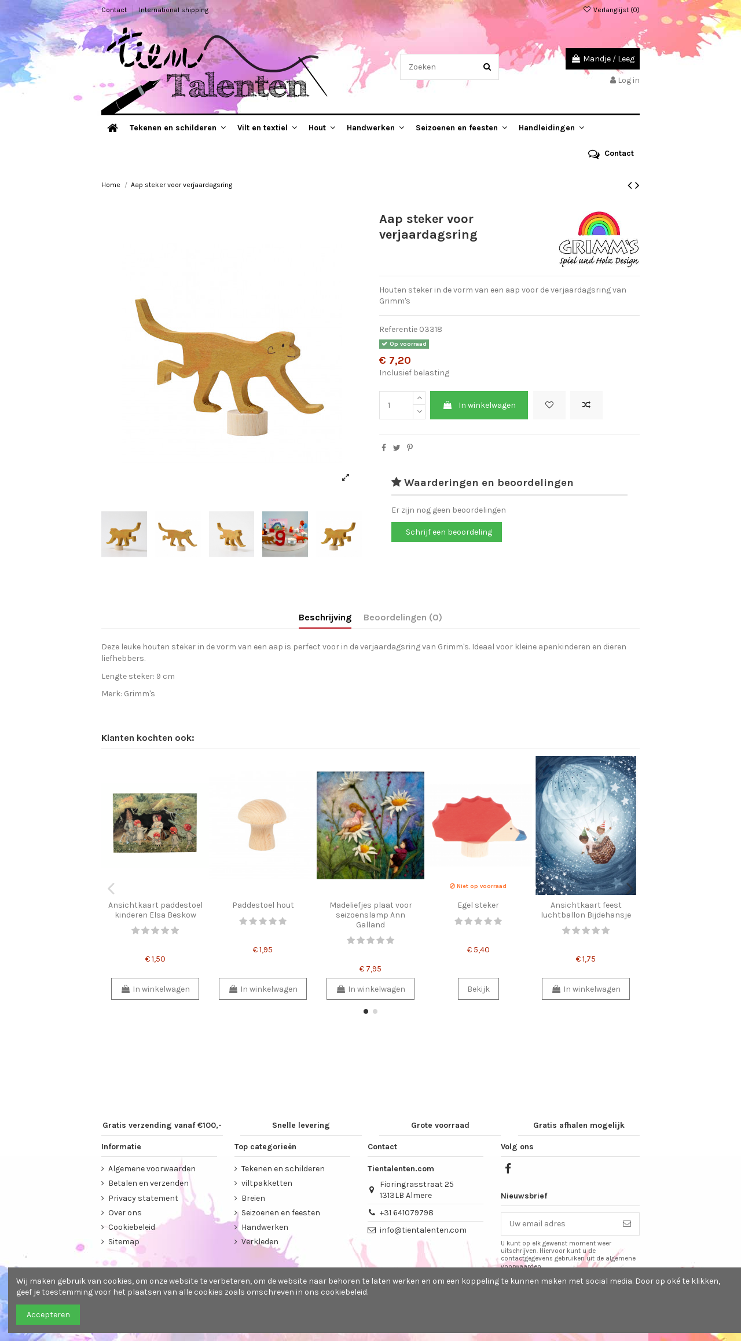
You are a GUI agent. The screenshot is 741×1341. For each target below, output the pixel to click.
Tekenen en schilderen (283, 1169)
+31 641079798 (407, 1213)
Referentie (398, 329)
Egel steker (478, 905)
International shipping (173, 10)
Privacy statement (143, 1198)
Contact (115, 10)
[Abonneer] (627, 1224)
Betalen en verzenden (148, 1183)
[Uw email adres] (558, 1224)
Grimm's (139, 694)
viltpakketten (266, 1183)
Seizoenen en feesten (280, 1213)
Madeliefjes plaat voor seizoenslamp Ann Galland (370, 915)
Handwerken (264, 1227)
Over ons (125, 1213)
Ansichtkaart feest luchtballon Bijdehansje (586, 910)
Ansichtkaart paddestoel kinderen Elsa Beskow (155, 910)
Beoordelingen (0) (403, 617)
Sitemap (124, 1242)
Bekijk (478, 989)
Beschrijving (325, 617)
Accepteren (48, 1315)
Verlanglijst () (611, 10)
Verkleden (259, 1242)
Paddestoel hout (263, 905)
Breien (253, 1198)
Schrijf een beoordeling (449, 532)
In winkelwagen (479, 405)
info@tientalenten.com (423, 1230)
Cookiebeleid (131, 1227)
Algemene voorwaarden (152, 1169)
